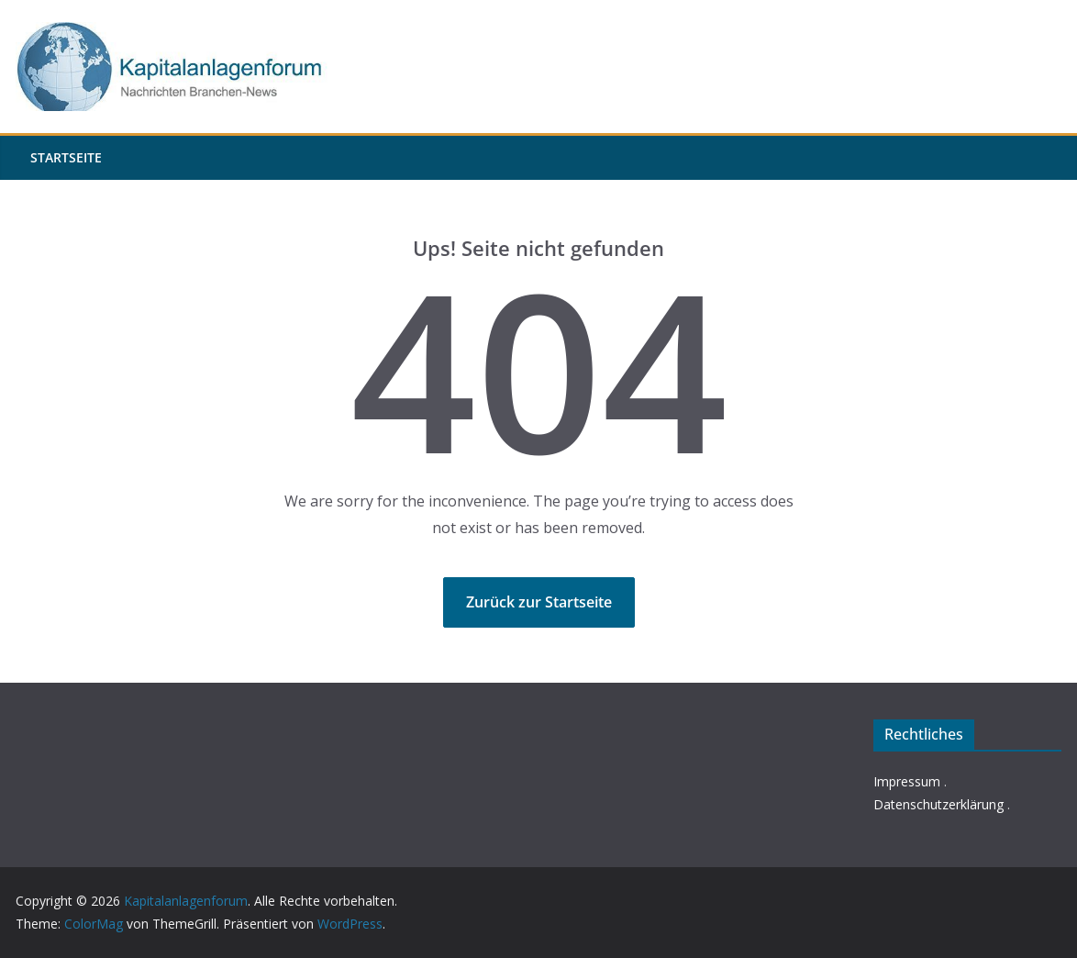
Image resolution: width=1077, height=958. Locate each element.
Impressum (906, 781)
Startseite (66, 157)
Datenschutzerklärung (938, 804)
